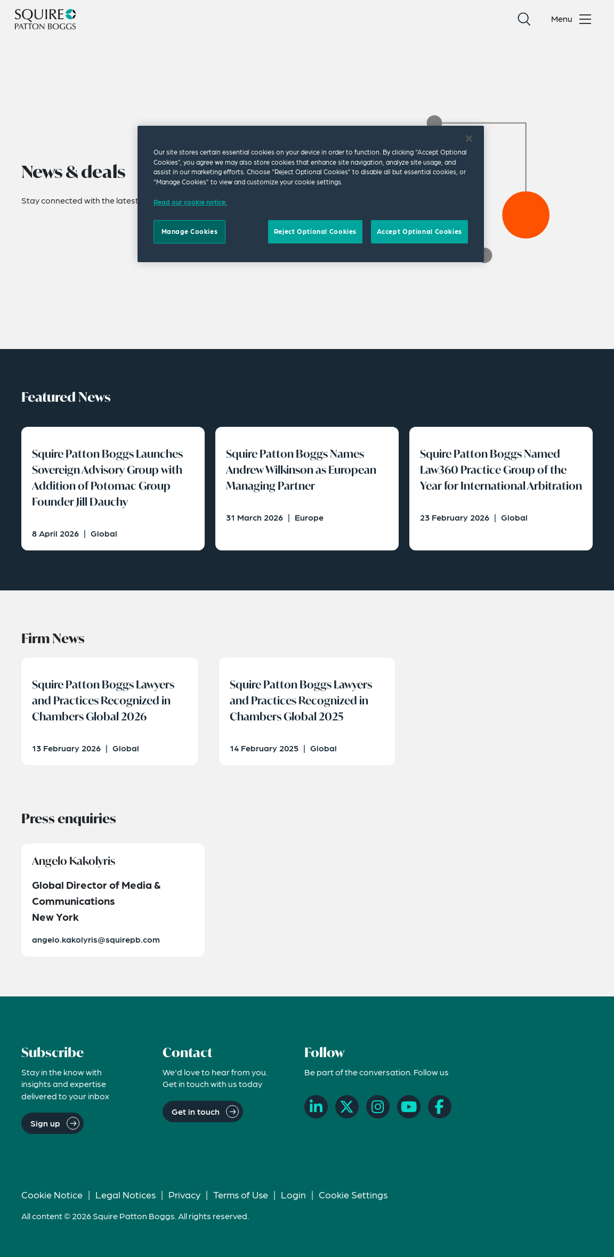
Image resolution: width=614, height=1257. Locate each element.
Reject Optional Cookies (315, 231)
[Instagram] (378, 1106)
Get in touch (196, 1111)
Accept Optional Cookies (419, 231)
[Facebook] (439, 1106)
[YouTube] (409, 1106)
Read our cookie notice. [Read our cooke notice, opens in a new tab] (190, 202)
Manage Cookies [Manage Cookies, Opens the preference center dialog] (189, 231)
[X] (347, 1106)
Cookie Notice (52, 1194)
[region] (311, 194)
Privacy (184, 1194)
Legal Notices (125, 1194)
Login (293, 1194)
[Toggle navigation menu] (573, 19)
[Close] (469, 138)
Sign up (45, 1123)
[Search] (524, 19)
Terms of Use (240, 1194)
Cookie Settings (353, 1194)
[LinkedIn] (316, 1106)
